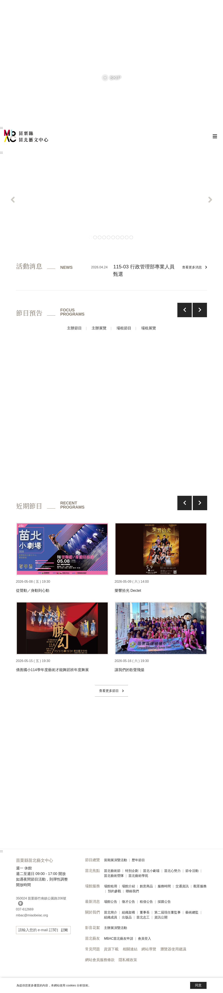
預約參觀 (114, 891)
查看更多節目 (111, 690)
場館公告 (110, 901)
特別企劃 (131, 871)
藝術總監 (192, 912)
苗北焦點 (92, 871)
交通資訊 (182, 886)
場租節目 (124, 328)
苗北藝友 (92, 938)
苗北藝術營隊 (114, 875)
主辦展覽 (99, 328)
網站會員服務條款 (100, 960)
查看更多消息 (194, 267)
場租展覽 (148, 328)
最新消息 (92, 901)
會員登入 (144, 938)
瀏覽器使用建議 (173, 949)
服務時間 (164, 886)
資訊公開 (161, 917)
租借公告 (146, 901)
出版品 (127, 917)
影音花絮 (92, 928)
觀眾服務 (200, 886)
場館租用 (110, 886)
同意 (198, 985)
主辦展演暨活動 (115, 928)
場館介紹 (128, 886)
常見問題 (92, 949)
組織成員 (110, 917)
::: (1, 127)
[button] (13, 200)
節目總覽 (92, 860)
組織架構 (128, 912)
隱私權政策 (128, 960)
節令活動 (192, 871)
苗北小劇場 (151, 871)
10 (131, 237)
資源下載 (111, 949)
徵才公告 (128, 901)
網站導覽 (148, 949)
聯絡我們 (132, 891)
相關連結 (130, 949)
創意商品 (146, 886)
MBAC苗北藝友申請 (118, 938)
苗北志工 (143, 917)
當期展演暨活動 (115, 860)
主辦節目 (74, 328)
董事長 (145, 912)
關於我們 (92, 912)
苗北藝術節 (112, 871)
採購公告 (164, 901)
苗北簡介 (110, 912)
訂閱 (64, 930)
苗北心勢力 (172, 871)
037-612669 (25, 909)
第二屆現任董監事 (167, 912)
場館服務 (92, 886)
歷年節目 (138, 860)
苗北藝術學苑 (138, 875)
